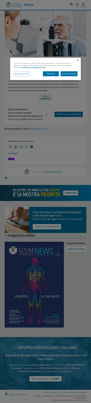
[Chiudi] (77, 60)
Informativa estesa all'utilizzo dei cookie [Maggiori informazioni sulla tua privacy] (33, 67)
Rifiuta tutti (51, 73)
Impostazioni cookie (22, 73)
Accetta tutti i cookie (69, 73)
